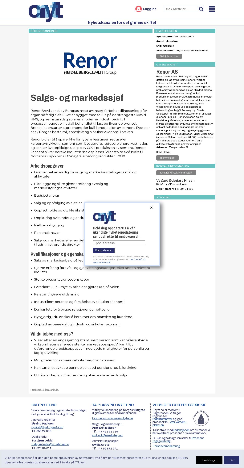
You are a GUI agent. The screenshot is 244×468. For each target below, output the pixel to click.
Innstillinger (209, 460)
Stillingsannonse (43, 31)
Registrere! (103, 250)
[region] (122, 459)
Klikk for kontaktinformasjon (176, 172)
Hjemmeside (167, 157)
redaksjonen (181, 430)
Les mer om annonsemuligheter (112, 418)
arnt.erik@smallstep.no (107, 435)
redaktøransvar (162, 418)
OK (232, 460)
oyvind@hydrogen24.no (47, 427)
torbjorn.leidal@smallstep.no (50, 444)
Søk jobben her (169, 56)
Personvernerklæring (166, 446)
